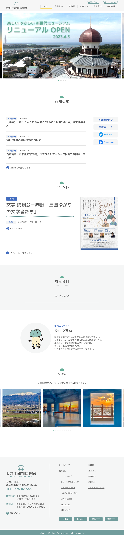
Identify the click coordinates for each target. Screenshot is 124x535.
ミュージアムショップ (70, 482)
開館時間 (10, 495)
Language (111, 2)
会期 (11, 222)
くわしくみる (16, 228)
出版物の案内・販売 (69, 493)
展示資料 (97, 6)
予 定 (11, 198)
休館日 (9, 503)
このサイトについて (96, 487)
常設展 (72, 6)
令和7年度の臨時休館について (23, 140)
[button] (58, 80)
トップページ (64, 465)
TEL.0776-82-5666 (19, 489)
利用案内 (59, 6)
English (80, 519)
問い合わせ (94, 2)
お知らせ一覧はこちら (20, 167)
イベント (84, 6)
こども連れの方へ (68, 487)
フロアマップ (66, 476)
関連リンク (65, 510)
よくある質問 (66, 499)
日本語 (65, 519)
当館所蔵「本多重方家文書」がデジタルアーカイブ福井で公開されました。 (45, 156)
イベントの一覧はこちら (21, 252)
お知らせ (111, 6)
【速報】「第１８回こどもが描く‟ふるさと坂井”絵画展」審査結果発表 (45, 124)
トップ (46, 6)
